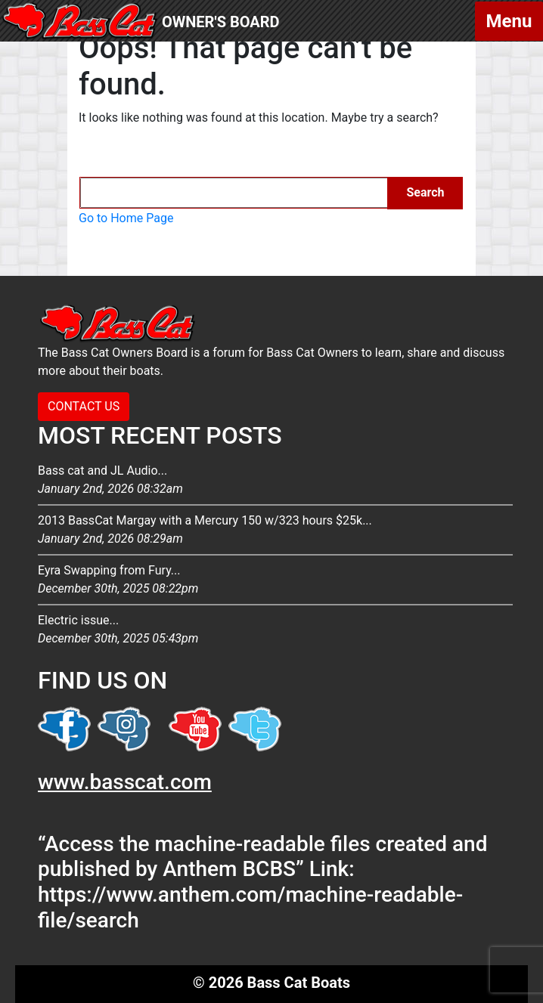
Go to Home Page (126, 218)
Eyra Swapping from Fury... (275, 580)
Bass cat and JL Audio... (275, 480)
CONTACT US (83, 406)
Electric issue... (275, 630)
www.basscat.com (125, 781)
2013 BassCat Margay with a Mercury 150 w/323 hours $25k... (275, 530)
